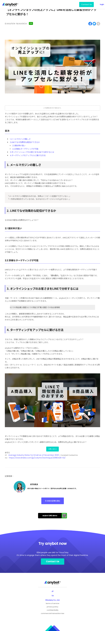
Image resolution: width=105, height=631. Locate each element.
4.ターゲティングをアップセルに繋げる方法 (27, 155)
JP (52, 591)
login (102, 4)
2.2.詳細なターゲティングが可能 (25, 149)
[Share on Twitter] (94, 23)
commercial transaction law (52, 613)
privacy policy (52, 607)
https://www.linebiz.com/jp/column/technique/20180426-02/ (37, 457)
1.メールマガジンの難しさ (20, 139)
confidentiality (52, 610)
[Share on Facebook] (90, 23)
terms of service (52, 603)
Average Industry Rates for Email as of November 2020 (33, 455)
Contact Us (86, 4)
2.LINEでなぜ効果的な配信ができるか (25, 142)
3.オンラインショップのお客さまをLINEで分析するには (32, 152)
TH (52, 596)
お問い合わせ (52, 449)
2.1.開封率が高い (18, 145)
